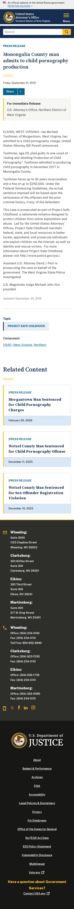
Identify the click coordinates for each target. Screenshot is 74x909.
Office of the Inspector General (37, 829)
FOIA (37, 786)
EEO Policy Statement (37, 846)
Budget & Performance (37, 768)
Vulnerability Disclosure (37, 855)
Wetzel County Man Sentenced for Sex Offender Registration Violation (36, 493)
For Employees (37, 820)
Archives (37, 777)
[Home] (27, 21)
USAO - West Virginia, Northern (24, 345)
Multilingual (37, 863)
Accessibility (37, 794)
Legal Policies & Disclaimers (37, 803)
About (37, 760)
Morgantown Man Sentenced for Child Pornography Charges (34, 405)
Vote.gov (37, 872)
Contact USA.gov (37, 893)
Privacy (37, 811)
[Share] (14, 91)
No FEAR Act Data (37, 837)
